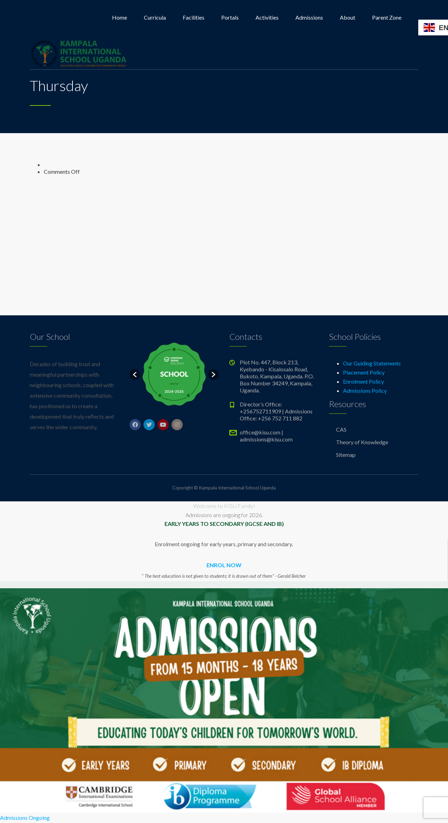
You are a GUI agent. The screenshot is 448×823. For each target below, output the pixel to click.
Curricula (155, 17)
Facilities (193, 17)
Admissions (309, 17)
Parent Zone (386, 17)
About (347, 17)
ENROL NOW (223, 565)
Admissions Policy (365, 390)
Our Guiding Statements (372, 363)
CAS (341, 429)
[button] (135, 374)
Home (119, 17)
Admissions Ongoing (25, 817)
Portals (230, 17)
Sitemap (346, 454)
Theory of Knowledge (362, 442)
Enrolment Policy (363, 381)
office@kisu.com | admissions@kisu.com (266, 436)
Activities (267, 17)
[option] (174, 374)
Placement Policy (364, 372)
